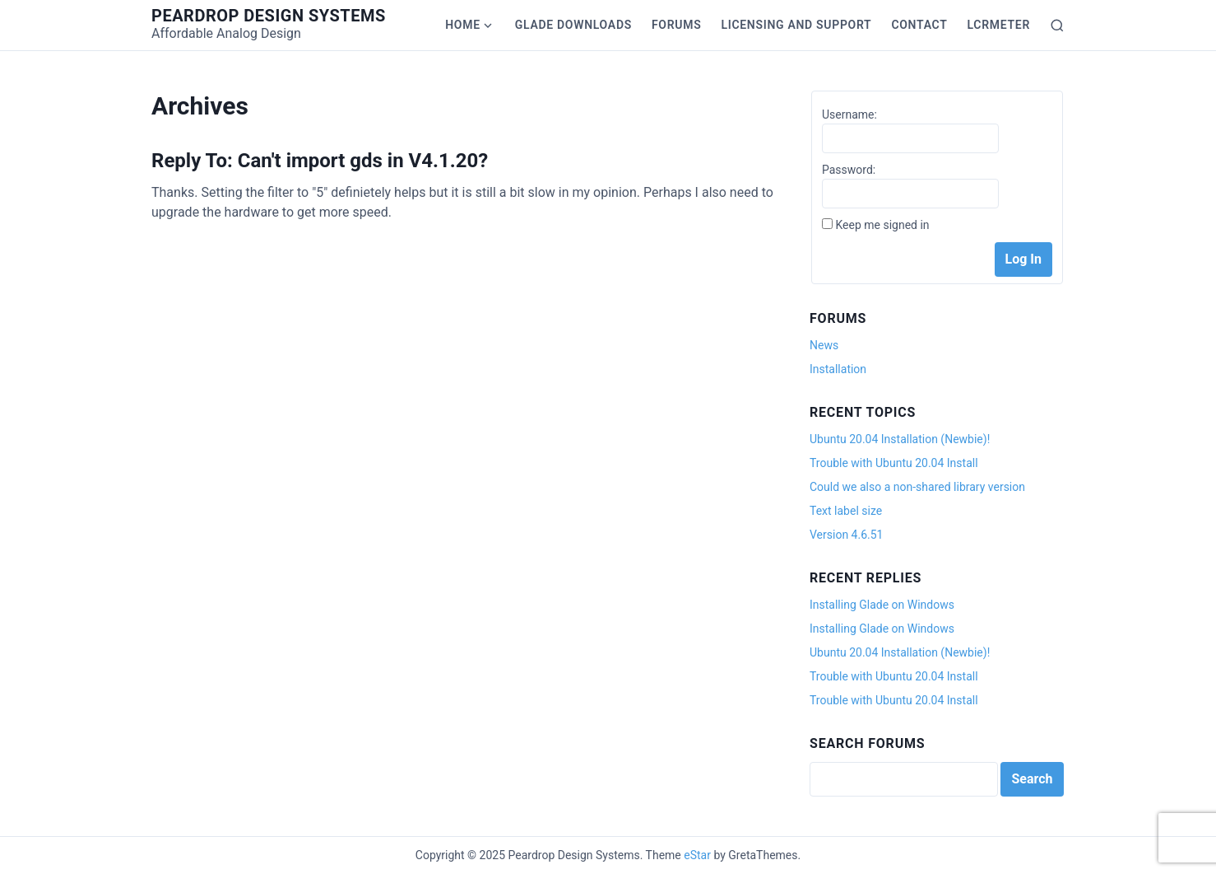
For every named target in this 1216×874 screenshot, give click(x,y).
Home (462, 24)
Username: (849, 114)
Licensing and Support (796, 24)
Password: (848, 169)
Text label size (846, 510)
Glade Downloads (573, 24)
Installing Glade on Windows (882, 604)
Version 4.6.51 (846, 534)
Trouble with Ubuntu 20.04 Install (894, 463)
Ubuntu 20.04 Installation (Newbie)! (900, 439)
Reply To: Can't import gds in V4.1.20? (319, 160)
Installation (838, 369)
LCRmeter (999, 24)
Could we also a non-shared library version (917, 486)
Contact (919, 24)
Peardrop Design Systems (268, 16)
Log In (1023, 259)
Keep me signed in (882, 224)
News (824, 345)
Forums (676, 24)
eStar (697, 855)
